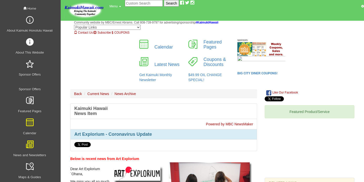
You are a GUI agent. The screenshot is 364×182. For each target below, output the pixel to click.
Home (29, 8)
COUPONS (120, 32)
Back (78, 94)
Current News (98, 94)
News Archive (125, 94)
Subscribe (102, 32)
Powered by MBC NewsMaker (229, 124)
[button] (115, 6)
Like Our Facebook (282, 93)
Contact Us (83, 32)
